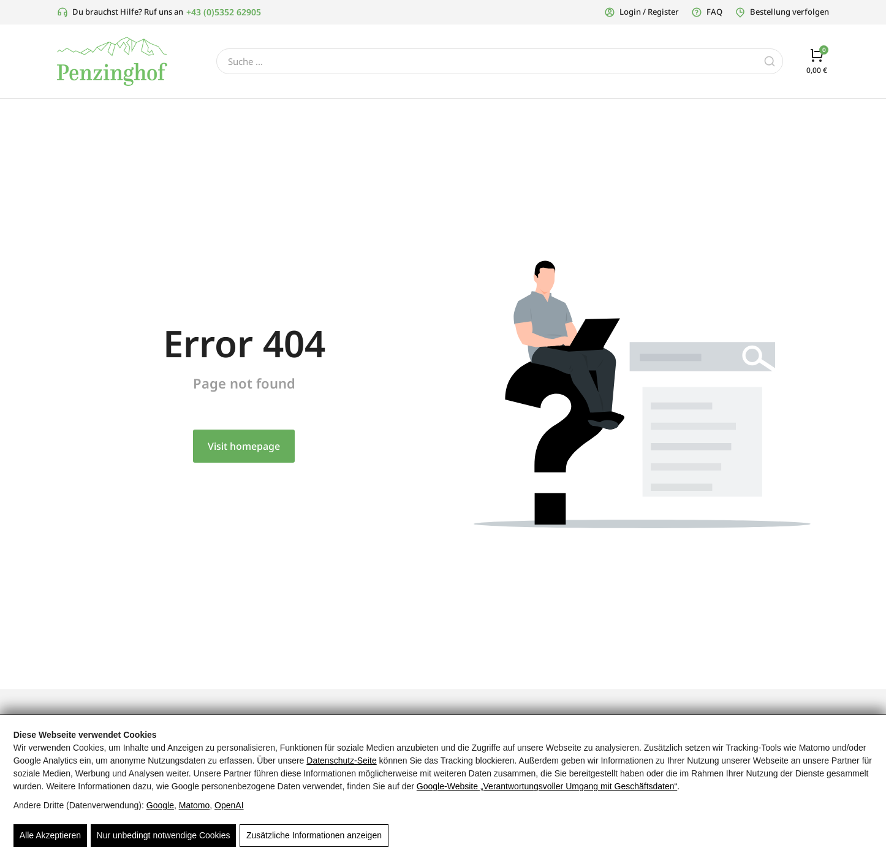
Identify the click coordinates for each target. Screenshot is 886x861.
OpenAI (228, 805)
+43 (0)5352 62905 (223, 12)
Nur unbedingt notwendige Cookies (163, 836)
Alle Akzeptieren (50, 836)
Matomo (194, 805)
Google (160, 805)
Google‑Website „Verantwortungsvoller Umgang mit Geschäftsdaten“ (547, 786)
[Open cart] (816, 61)
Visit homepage (244, 446)
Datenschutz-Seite (341, 760)
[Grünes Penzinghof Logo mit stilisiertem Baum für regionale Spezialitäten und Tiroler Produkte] (112, 61)
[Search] (769, 61)
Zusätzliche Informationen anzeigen (313, 836)
